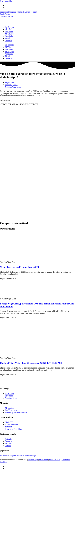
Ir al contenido (6, 1)
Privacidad (43, 460)
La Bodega (9, 27)
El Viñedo (9, 29)
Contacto (8, 40)
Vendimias (9, 36)
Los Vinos (9, 31)
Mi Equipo (9, 34)
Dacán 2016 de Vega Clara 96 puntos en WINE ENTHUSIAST (31, 363)
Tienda (7, 38)
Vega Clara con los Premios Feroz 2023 (19, 267)
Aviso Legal (33, 460)
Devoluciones (54, 460)
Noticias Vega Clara (13, 87)
